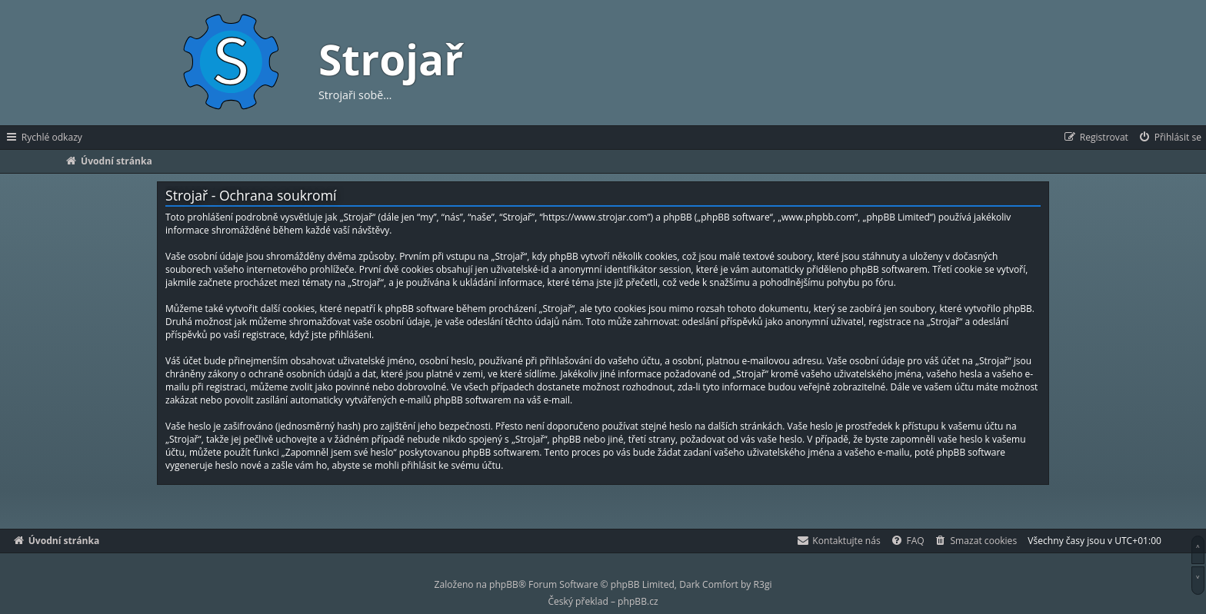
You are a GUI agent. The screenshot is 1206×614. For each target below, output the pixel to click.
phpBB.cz (638, 601)
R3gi (763, 584)
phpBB (503, 584)
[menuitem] (1169, 137)
